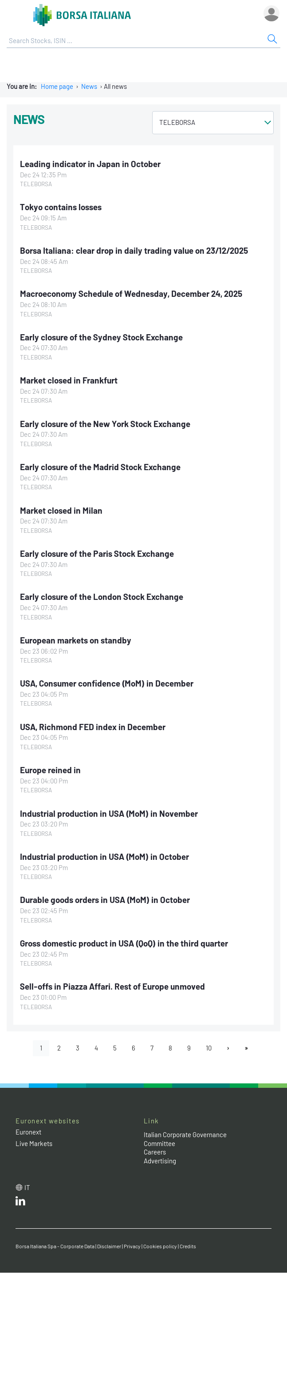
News (89, 86)
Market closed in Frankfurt (69, 380)
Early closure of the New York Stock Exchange (105, 424)
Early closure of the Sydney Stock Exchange (101, 337)
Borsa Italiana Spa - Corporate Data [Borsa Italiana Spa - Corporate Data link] (55, 1246)
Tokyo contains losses (61, 207)
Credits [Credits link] (188, 1246)
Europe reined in (50, 770)
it (27, 1187)
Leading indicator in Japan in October (90, 164)
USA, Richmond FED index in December (92, 727)
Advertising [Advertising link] (160, 1161)
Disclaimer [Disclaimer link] (109, 1246)
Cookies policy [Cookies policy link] (160, 1246)
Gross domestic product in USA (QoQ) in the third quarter (124, 943)
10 (209, 1048)
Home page (57, 86)
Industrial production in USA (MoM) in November (109, 813)
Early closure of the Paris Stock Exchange (97, 553)
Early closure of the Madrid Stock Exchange (100, 467)
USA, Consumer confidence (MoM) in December (106, 683)
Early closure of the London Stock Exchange (101, 596)
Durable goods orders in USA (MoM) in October (105, 900)
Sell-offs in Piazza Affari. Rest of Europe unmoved (112, 986)
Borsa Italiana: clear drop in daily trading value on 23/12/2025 (134, 250)
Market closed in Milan (61, 510)
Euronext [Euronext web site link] (28, 1132)
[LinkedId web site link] (20, 1203)
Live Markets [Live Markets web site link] (34, 1143)
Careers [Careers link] (155, 1152)
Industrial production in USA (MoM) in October (104, 856)
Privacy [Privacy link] (132, 1246)
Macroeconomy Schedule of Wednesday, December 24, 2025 (131, 293)
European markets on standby (75, 640)
